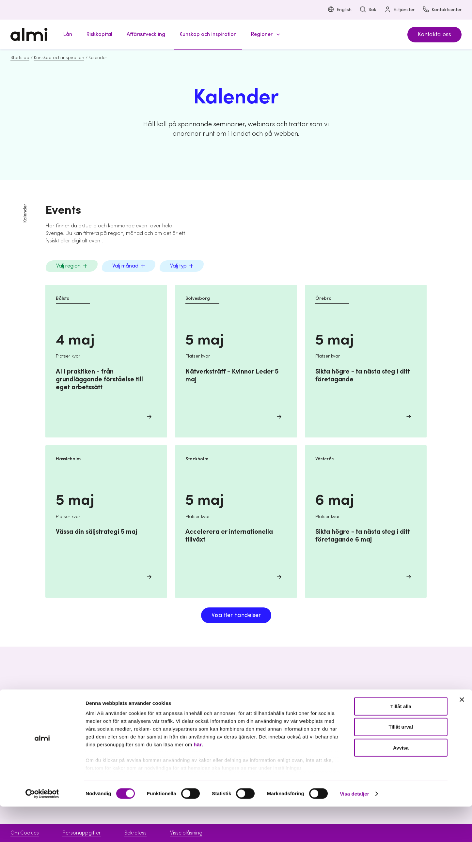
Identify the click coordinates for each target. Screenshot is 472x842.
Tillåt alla (400, 742)
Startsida (19, 57)
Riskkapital (189, 723)
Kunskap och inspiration (59, 57)
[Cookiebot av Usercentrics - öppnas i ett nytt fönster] (42, 829)
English (339, 10)
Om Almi (381, 712)
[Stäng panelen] (462, 735)
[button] (264, 34)
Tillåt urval (401, 762)
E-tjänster (399, 10)
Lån (181, 712)
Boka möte (288, 712)
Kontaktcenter (442, 10)
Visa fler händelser (236, 615)
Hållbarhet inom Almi (396, 723)
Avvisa (401, 783)
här (198, 780)
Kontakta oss (434, 34)
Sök (367, 10)
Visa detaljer (354, 829)
